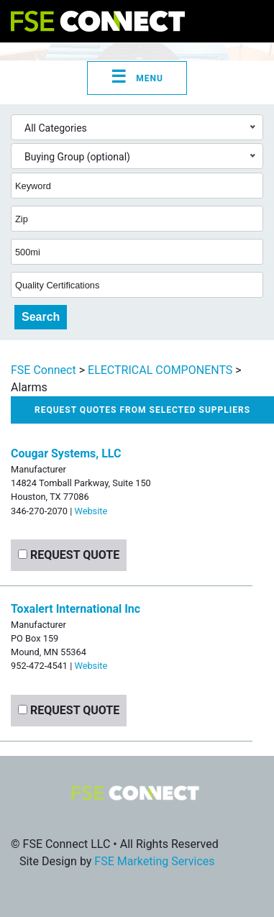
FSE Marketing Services (154, 861)
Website (90, 511)
